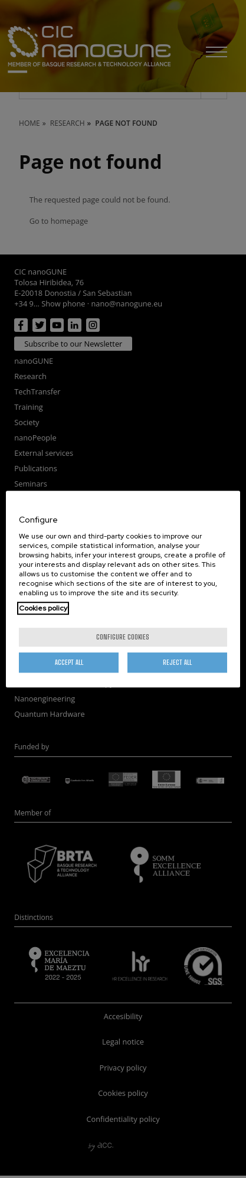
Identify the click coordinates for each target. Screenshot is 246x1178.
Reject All (177, 662)
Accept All (69, 662)
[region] (123, 589)
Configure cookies (122, 636)
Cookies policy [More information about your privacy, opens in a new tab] (43, 608)
